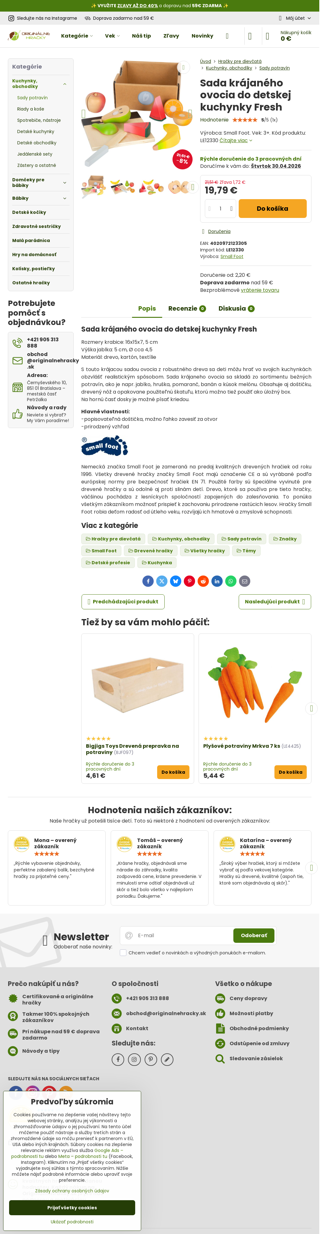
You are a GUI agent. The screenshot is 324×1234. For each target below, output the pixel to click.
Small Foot (231, 256)
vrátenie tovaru (260, 290)
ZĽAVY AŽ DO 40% (137, 6)
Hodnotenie (214, 119)
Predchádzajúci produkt (123, 602)
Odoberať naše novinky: (83, 946)
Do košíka (272, 208)
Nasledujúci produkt (275, 602)
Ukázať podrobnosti (72, 1222)
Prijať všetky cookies (72, 1208)
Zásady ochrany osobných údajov (72, 1191)
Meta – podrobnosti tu (82, 1156)
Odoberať (254, 935)
